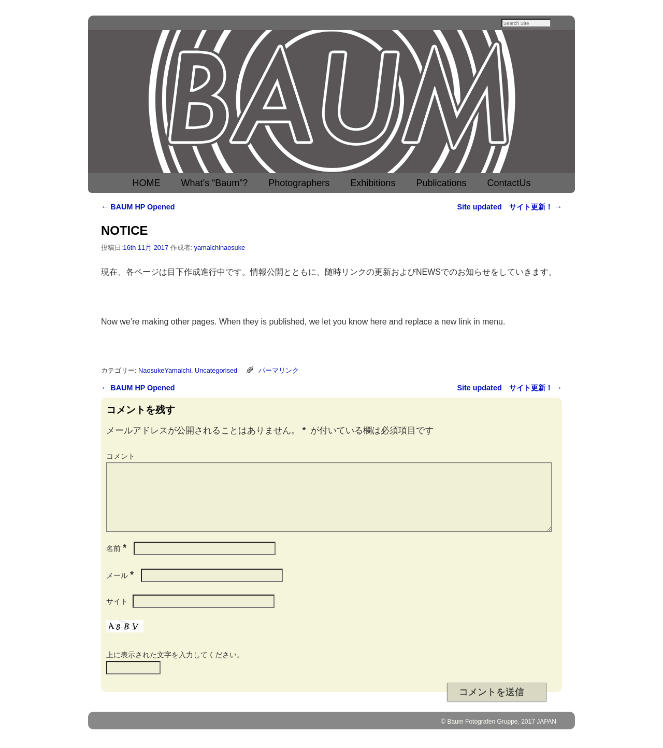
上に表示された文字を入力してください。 (175, 668)
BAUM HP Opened (138, 208)
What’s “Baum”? (214, 184)
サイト (117, 615)
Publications (441, 184)
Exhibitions (372, 184)
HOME (147, 184)
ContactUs (508, 184)
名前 (117, 562)
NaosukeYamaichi (164, 371)
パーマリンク (278, 371)
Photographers (298, 184)
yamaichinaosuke (220, 248)
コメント (120, 457)
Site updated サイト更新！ (509, 208)
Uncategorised (216, 371)
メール (121, 589)
